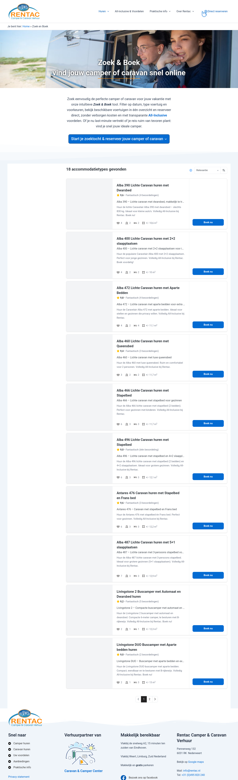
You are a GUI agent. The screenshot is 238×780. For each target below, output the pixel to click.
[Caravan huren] (19, 749)
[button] (110, 11)
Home (26, 26)
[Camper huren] (19, 743)
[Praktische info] (19, 767)
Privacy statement (18, 776)
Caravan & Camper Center (83, 771)
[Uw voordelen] (18, 755)
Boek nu (208, 222)
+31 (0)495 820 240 (193, 775)
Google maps (196, 761)
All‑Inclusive (157, 115)
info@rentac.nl (191, 770)
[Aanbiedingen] (18, 761)
